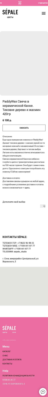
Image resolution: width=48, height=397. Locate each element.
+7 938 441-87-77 (26, 246)
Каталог (7, 351)
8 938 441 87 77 (9, 380)
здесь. (27, 187)
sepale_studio (20, 251)
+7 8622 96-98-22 (26, 243)
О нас (5, 356)
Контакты (7, 364)
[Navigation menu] (43, 13)
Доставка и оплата (12, 360)
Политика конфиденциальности (18, 376)
